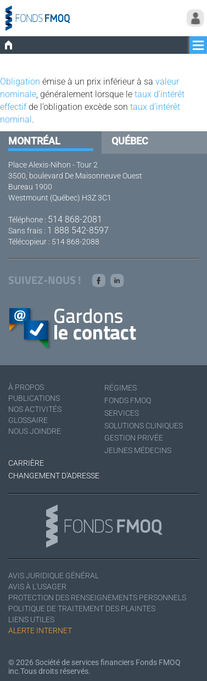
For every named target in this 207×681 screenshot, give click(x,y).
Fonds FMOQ (127, 400)
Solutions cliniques (143, 425)
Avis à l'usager (37, 586)
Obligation (20, 81)
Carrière (26, 463)
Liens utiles (31, 619)
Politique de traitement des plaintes (81, 608)
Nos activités (34, 409)
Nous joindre (34, 431)
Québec (129, 141)
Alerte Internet (40, 630)
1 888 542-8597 (78, 230)
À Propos (26, 387)
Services (121, 413)
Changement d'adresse (53, 475)
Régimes (120, 387)
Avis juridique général (53, 575)
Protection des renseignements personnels (97, 597)
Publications (34, 398)
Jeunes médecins (137, 450)
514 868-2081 (75, 219)
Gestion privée (133, 437)
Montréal (34, 141)
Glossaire (28, 420)
